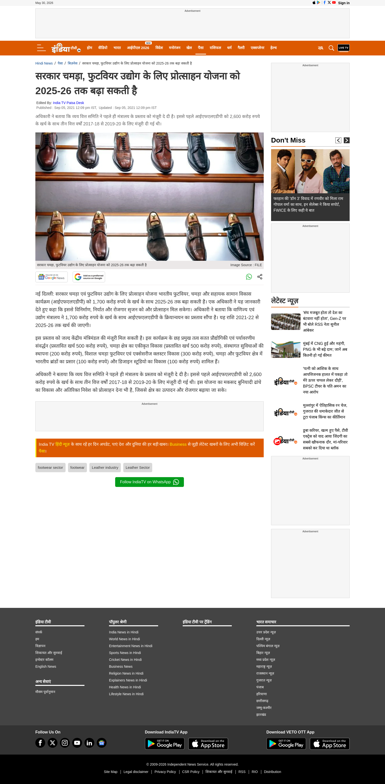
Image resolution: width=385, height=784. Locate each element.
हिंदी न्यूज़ (62, 444)
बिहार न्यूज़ (263, 653)
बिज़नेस (72, 63)
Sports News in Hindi (125, 653)
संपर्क (38, 632)
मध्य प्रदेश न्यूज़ (265, 660)
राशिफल (215, 48)
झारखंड (261, 715)
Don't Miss (288, 140)
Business (178, 444)
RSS (242, 772)
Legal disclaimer (136, 772)
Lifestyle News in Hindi (126, 694)
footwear (77, 467)
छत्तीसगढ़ (262, 701)
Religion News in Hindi (126, 673)
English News (45, 666)
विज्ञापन (40, 646)
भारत (117, 48)
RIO (255, 772)
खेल (189, 48)
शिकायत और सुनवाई (48, 653)
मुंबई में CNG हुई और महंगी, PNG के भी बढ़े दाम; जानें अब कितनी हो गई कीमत (325, 349)
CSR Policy (191, 772)
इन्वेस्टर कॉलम (44, 660)
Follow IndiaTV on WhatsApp (149, 482)
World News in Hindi (124, 639)
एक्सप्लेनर (257, 48)
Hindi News (44, 63)
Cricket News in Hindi (125, 660)
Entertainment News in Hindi (130, 646)
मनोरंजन (174, 48)
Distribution (272, 772)
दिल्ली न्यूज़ (263, 639)
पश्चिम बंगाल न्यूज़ (267, 646)
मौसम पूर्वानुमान (45, 692)
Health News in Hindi (125, 687)
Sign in (344, 3)
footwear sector (50, 467)
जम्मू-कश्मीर (264, 708)
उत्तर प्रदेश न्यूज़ (266, 632)
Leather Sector (138, 467)
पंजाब (260, 687)
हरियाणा (261, 694)
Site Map (110, 772)
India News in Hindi (123, 632)
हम (37, 639)
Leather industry (105, 467)
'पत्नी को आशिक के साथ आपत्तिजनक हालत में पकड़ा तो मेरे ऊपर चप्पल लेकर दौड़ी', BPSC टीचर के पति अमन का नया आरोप (325, 380)
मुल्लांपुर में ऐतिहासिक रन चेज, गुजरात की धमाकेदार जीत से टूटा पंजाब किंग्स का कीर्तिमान (325, 411)
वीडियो (102, 48)
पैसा (201, 48)
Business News (121, 666)
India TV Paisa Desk (68, 103)
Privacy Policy (165, 772)
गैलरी (241, 48)
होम (89, 48)
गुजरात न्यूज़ (264, 680)
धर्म (229, 48)
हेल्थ (273, 48)
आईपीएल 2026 (138, 48)
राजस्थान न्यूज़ (265, 673)
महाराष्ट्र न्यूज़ (264, 666)
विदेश (159, 48)
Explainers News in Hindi (128, 680)
